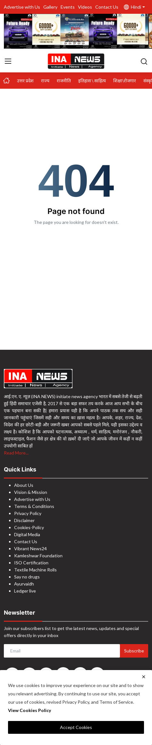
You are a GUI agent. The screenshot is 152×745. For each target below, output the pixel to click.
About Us (23, 485)
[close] (144, 676)
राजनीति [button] (64, 80)
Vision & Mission (30, 492)
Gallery (50, 7)
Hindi (132, 7)
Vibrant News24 (30, 548)
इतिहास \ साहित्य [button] (92, 80)
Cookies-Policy (29, 527)
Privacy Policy (27, 513)
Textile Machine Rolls (35, 569)
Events (68, 7)
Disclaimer (24, 520)
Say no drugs (27, 576)
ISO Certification (31, 562)
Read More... (16, 452)
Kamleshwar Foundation (38, 555)
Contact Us (106, 7)
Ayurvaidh (24, 583)
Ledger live (25, 591)
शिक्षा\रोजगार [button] (124, 80)
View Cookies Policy (29, 710)
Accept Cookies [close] (76, 727)
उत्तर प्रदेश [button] (25, 80)
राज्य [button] (45, 80)
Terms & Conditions (34, 506)
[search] (144, 61)
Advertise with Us (22, 7)
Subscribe (134, 650)
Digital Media (27, 534)
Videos (85, 7)
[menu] (8, 61)
